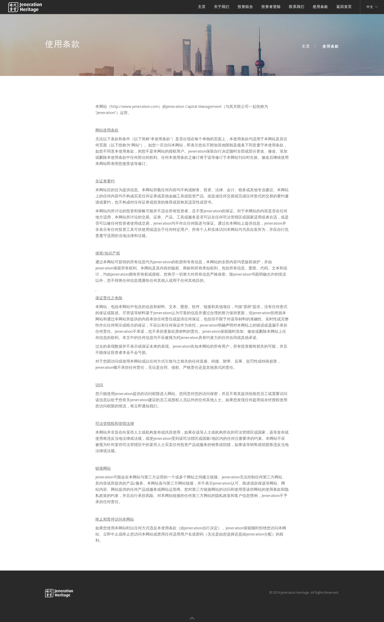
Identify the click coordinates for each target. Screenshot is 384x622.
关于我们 (221, 7)
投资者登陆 (271, 7)
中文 (369, 7)
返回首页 (344, 7)
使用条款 (320, 7)
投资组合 (245, 7)
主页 (202, 7)
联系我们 (296, 7)
